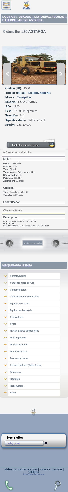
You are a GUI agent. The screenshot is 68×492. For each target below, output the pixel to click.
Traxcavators (16, 386)
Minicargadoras (18, 337)
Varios (13, 392)
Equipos (8, 16)
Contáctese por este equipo (25, 145)
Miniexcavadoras (19, 344)
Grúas (13, 324)
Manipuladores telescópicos (24, 331)
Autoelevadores (18, 276)
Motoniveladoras (49, 16)
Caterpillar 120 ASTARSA (22, 20)
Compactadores (18, 290)
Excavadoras (16, 317)
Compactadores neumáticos (24, 296)
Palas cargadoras (19, 358)
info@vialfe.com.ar (34, 474)
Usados (25, 16)
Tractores (15, 379)
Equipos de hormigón (21, 310)
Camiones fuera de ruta (22, 283)
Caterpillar (24, 97)
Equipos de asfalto (19, 303)
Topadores (15, 372)
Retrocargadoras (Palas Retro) (25, 365)
